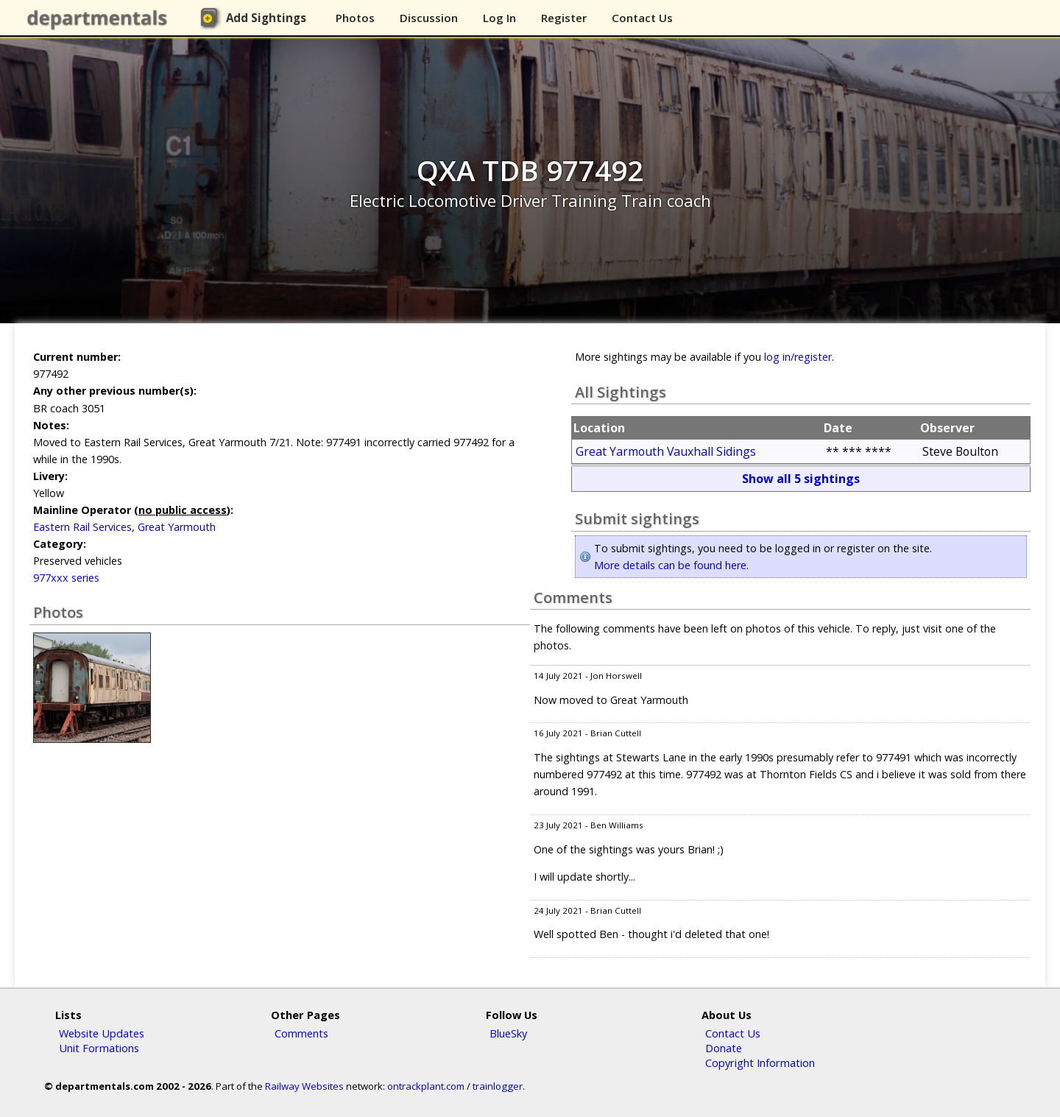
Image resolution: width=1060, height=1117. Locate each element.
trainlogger (498, 1086)
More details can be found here (670, 565)
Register (564, 17)
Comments (301, 1033)
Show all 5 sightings (801, 479)
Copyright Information (760, 1062)
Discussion (429, 17)
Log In (499, 17)
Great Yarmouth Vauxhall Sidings (666, 451)
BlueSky (508, 1033)
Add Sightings (266, 17)
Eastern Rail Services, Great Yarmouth (124, 527)
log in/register (798, 357)
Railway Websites (304, 1086)
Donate (723, 1047)
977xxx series (66, 578)
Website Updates (101, 1033)
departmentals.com (100, 18)
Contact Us (642, 17)
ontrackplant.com (425, 1086)
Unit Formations (99, 1047)
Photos (355, 17)
